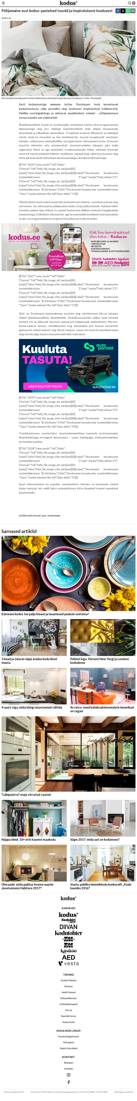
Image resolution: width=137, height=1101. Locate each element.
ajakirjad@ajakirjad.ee (68, 1092)
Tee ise (68, 1010)
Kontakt (68, 1068)
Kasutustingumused (68, 1036)
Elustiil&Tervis (68, 1016)
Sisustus (68, 986)
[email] (133, 11)
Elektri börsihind (68, 1048)
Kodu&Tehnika (68, 980)
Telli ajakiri (68, 1042)
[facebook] (117, 11)
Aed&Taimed (68, 992)
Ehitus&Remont (68, 998)
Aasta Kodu (68, 1021)
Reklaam (68, 1062)
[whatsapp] (128, 11)
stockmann (53, 515)
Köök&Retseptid (68, 1004)
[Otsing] (129, 3)
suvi (44, 515)
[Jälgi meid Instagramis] (68, 1075)
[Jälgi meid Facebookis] (68, 1082)
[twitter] (123, 11)
